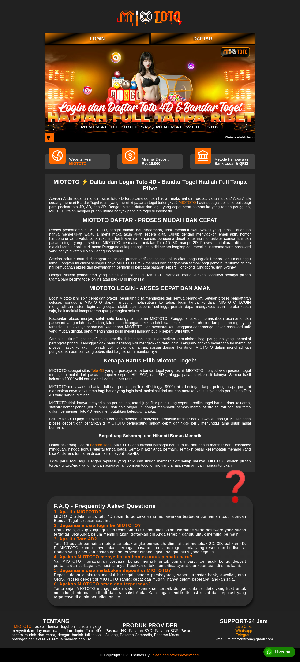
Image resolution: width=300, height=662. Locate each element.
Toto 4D (97, 371)
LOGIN (97, 38)
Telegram (243, 635)
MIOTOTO (77, 164)
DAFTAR (202, 38)
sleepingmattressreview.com (176, 655)
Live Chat (244, 627)
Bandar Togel (101, 445)
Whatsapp (243, 631)
